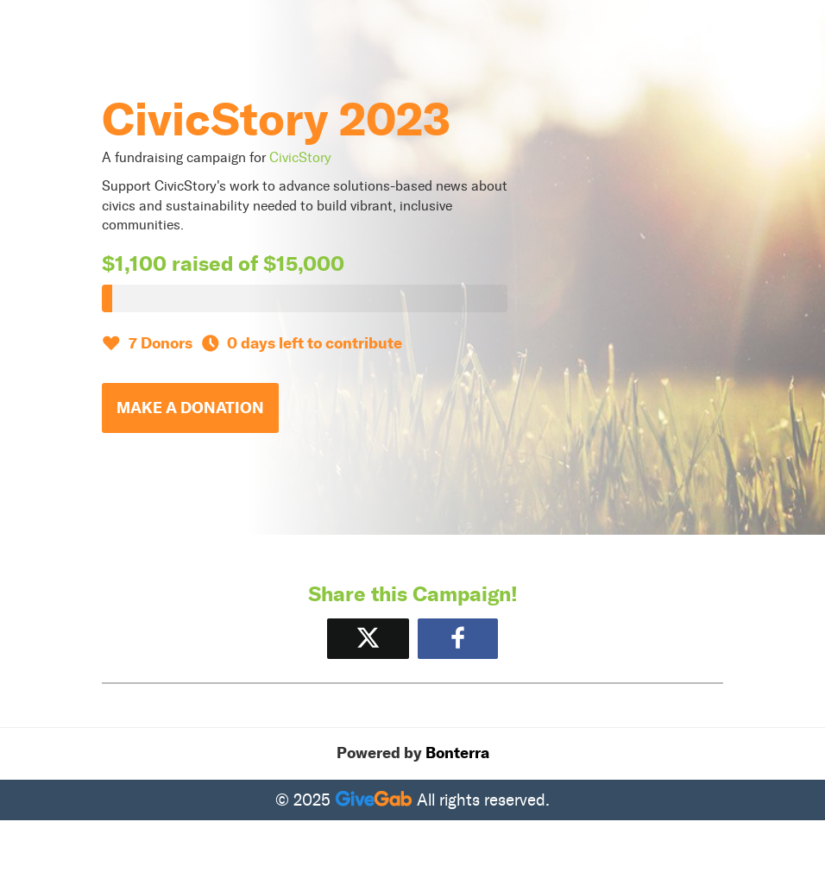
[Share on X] (368, 638)
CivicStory (300, 157)
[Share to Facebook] (458, 638)
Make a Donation (190, 407)
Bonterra (457, 752)
